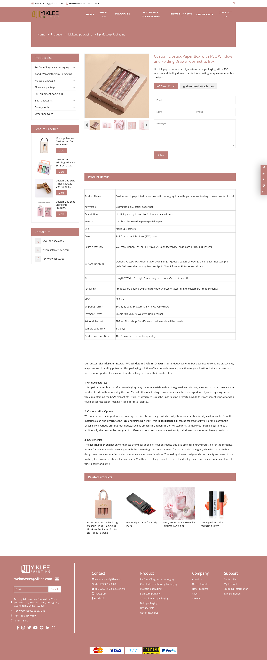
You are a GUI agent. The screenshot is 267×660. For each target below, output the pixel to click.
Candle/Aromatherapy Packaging (53, 74)
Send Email (165, 86)
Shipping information (236, 589)
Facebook (99, 598)
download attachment (199, 86)
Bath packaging (43, 100)
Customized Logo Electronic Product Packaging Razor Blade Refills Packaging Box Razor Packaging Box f (65, 205)
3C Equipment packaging (49, 94)
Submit (55, 589)
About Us (104, 14)
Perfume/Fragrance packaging (52, 67)
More (61, 150)
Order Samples (200, 584)
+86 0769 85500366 (53, 258)
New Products (200, 589)
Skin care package (45, 87)
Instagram (100, 593)
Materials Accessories (151, 14)
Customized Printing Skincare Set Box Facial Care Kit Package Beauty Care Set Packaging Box (65, 162)
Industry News (181, 14)
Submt (160, 155)
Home (90, 14)
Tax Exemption (232, 593)
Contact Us (225, 14)
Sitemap (196, 598)
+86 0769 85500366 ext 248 (84, 3)
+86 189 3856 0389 (53, 241)
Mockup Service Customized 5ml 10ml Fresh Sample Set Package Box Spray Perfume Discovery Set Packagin (65, 141)
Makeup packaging (80, 34)
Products (122, 14)
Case (195, 593)
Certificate (204, 14)
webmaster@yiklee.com (49, 3)
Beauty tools (42, 107)
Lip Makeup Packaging (111, 34)
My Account (230, 584)
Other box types (44, 114)
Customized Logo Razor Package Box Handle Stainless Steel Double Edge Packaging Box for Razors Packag (65, 183)
